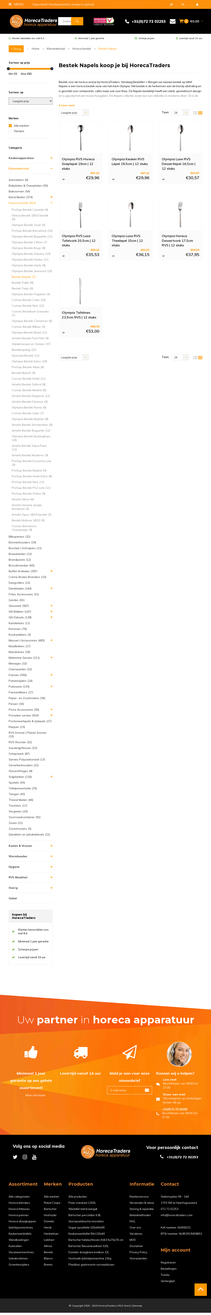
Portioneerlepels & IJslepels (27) (30, 723)
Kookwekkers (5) (20, 637)
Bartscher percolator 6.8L (84, 1217)
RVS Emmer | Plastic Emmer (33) (28, 737)
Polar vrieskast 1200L (82, 1205)
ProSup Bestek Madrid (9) (29, 473)
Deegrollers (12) (19, 585)
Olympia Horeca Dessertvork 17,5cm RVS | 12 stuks (177, 242)
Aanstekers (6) (18, 182)
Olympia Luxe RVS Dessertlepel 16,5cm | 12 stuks (178, 165)
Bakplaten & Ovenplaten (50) (28, 188)
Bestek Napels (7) (23, 279)
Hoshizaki (50, 1217)
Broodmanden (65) (21, 568)
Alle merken (21, 128)
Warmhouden (18, 858)
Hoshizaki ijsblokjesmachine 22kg (89, 1260)
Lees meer (67, 107)
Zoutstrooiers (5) (20, 831)
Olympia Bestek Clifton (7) (29, 244)
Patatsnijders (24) (21, 683)
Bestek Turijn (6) (22, 290)
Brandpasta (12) (20, 562)
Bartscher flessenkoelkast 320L (88, 1248)
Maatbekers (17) (19, 648)
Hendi (48, 1229)
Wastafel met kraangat (82, 1211)
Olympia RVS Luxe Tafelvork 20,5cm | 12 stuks (79, 242)
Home (35, 51)
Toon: (165, 114)
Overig (13, 890)
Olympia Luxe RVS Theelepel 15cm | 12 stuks (127, 242)
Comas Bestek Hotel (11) (29, 381)
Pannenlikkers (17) (21, 694)
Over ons (135, 1229)
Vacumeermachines (21, 1254)
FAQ (132, 1223)
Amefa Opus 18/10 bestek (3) (31, 517)
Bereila (48, 1254)
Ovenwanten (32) (20, 671)
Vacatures (136, 1236)
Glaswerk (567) (19, 608)
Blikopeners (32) (19, 539)
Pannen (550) (18, 677)
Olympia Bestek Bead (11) (29, 335)
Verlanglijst (168, 1283)
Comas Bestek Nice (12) (28, 308)
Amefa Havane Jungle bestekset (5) (27, 509)
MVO (133, 1242)
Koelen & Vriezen (20, 848)
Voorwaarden (138, 1260)
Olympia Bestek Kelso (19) (29, 363)
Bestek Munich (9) (23, 375)
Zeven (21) (16, 825)
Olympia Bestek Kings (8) (28, 250)
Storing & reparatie (142, 1211)
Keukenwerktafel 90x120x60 (86, 1236)
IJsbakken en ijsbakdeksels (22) (29, 837)
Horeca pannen (19, 1217)
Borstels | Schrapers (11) (25, 550)
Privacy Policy (138, 1254)
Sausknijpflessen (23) (23, 750)
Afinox (48, 1248)
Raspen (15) (17, 729)
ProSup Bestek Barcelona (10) (32, 233)
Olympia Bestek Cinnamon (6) (32, 323)
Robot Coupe (52, 1205)
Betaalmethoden (140, 1217)
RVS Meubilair (18, 879)
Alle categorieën (19, 1198)
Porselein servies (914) (24, 718)
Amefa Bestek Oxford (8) (29, 386)
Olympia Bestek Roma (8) (29, 410)
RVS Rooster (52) (20, 744)
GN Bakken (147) (20, 614)
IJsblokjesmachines (21, 1229)
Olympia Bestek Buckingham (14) (31, 440)
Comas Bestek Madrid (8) (29, 392)
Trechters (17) (18, 808)
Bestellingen (169, 1271)
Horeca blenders (19, 1205)
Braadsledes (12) (20, 556)
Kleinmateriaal (56, 51)
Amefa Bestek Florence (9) (30, 404)
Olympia (19, 133)
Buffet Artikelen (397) (23, 573)
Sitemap (137, 1307)
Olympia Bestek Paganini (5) (31, 296)
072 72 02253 (169, 1211)
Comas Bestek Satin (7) (28, 415)
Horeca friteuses (19, 1211)
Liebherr (49, 1242)
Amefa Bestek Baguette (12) (31, 433)
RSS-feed (124, 1307)
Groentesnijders (19, 1266)
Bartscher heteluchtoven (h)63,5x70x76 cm (95, 1242)
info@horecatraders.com (176, 1217)
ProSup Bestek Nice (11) (28, 484)
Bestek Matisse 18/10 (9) (28, 522)
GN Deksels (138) (20, 619)
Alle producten (77, 1198)
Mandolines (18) (19, 654)
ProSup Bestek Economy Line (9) (31, 465)
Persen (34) (16, 706)
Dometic (49, 1223)
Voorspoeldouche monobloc (86, 1223)
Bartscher (50, 1211)
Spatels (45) (17, 785)
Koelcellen (15, 1248)
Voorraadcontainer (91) (25, 819)
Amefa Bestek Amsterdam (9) (32, 427)
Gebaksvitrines (18, 1260)
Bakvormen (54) (19, 193)
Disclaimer (136, 1248)
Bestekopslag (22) (24, 352)
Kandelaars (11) (19, 625)
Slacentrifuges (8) (20, 773)
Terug (16, 51)
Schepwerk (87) (19, 756)
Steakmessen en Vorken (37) (31, 346)
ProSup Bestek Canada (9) (30, 212)
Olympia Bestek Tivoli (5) (28, 227)
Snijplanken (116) (20, 779)
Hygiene (14, 869)
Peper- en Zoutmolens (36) (27, 700)
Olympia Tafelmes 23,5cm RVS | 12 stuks (79, 317)
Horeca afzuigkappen (22, 1223)
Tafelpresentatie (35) (23, 790)
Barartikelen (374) (21, 199)
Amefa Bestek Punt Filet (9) (30, 340)
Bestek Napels (107, 51)
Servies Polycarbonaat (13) (27, 762)
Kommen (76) (18, 631)
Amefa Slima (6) (23, 501)
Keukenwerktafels (20, 1236)
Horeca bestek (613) (22, 205)
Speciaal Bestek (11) (25, 358)
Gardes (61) (17, 602)
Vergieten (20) (18, 813)
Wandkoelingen (19, 1242)
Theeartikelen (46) (21, 802)
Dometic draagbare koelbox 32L (88, 1254)
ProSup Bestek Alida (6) (28, 369)
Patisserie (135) (19, 689)
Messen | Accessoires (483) (27, 643)
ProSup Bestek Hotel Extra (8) (32, 478)
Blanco (48, 1260)
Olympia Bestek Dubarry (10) (31, 256)
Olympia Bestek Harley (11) (30, 262)
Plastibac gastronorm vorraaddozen (91, 1266)
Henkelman (51, 1236)
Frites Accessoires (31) (24, 596)
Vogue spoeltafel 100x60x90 (86, 1229)
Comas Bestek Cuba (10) (29, 302)
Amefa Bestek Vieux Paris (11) (29, 450)
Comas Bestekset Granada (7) (30, 315)
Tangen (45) (17, 796)
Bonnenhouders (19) (22, 544)
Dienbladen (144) (20, 591)
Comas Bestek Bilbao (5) (28, 329)
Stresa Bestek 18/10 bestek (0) (30, 219)
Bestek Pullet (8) (22, 285)
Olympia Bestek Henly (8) (29, 267)
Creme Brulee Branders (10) (27, 579)
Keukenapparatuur (21, 160)
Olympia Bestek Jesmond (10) (32, 273)
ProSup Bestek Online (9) (28, 496)
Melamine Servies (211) (24, 660)
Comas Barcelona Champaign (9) (24, 530)
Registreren (168, 1264)
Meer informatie (31, 1097)
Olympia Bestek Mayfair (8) (30, 421)
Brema (48, 1266)
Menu (16, 4)
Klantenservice (139, 1198)
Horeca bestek (81, 51)
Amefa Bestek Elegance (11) (31, 398)
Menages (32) (18, 666)
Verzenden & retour (142, 1205)
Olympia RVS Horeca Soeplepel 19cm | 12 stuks (78, 165)
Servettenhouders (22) (24, 767)
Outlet (13, 900)
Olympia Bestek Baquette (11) (32, 239)
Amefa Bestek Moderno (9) (30, 457)
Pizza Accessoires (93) (24, 712)
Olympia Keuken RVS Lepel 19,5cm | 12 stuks (130, 163)
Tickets (165, 1277)
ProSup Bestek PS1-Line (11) (31, 490)
